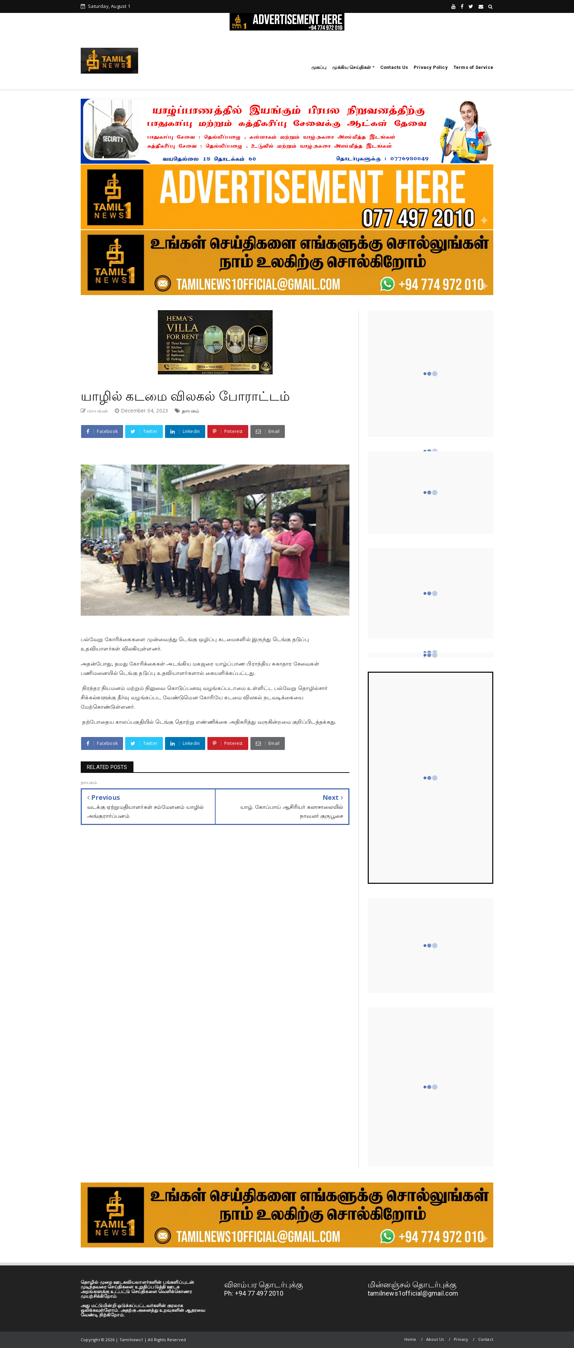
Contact (485, 1339)
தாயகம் (190, 410)
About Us (435, 1339)
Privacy (461, 1339)
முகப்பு (319, 67)
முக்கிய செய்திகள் (351, 67)
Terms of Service (473, 67)
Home (410, 1339)
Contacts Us (394, 67)
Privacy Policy (431, 67)
